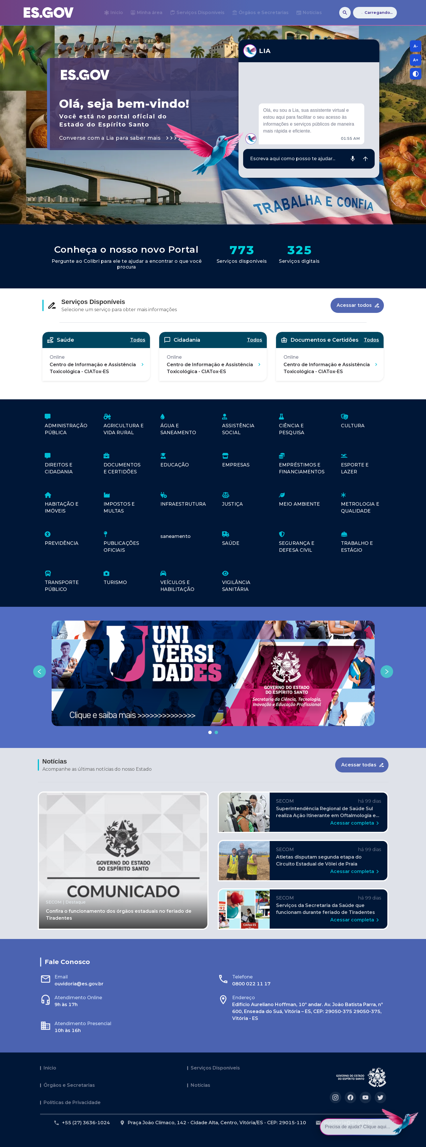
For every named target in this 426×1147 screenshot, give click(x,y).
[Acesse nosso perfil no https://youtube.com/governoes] (365, 1097)
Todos (137, 340)
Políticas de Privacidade (72, 1102)
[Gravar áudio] (353, 159)
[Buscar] (345, 12)
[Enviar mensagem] (365, 158)
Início (50, 1068)
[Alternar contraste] (415, 74)
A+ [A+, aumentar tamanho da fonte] (416, 60)
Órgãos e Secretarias (69, 1085)
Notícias (200, 1085)
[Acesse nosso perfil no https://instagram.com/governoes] (335, 1097)
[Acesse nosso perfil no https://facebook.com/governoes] (350, 1097)
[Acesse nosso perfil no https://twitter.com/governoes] (380, 1097)
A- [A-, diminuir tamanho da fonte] (416, 46)
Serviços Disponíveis (215, 1068)
